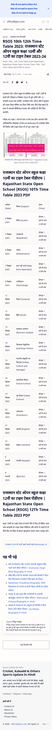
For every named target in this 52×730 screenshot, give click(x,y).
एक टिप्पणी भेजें (26, 644)
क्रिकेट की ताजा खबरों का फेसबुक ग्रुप (24, 13)
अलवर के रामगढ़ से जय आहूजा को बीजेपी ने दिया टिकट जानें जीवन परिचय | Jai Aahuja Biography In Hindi (27, 609)
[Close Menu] (48, 8)
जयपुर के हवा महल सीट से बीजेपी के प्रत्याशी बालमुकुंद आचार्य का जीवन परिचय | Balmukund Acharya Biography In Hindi (28, 598)
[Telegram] (17, 693)
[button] (43, 21)
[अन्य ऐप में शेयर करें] (26, 82)
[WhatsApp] (27, 693)
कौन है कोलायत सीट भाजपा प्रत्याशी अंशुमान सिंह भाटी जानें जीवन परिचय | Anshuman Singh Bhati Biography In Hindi (27, 568)
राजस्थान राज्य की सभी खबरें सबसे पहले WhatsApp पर (26, 544)
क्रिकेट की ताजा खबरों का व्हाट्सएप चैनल (24, 8)
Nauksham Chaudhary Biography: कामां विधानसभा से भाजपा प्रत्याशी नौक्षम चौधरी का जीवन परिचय (28, 586)
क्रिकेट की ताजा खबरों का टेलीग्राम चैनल (24, 4)
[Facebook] (7, 693)
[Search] (48, 21)
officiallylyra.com (16, 21)
